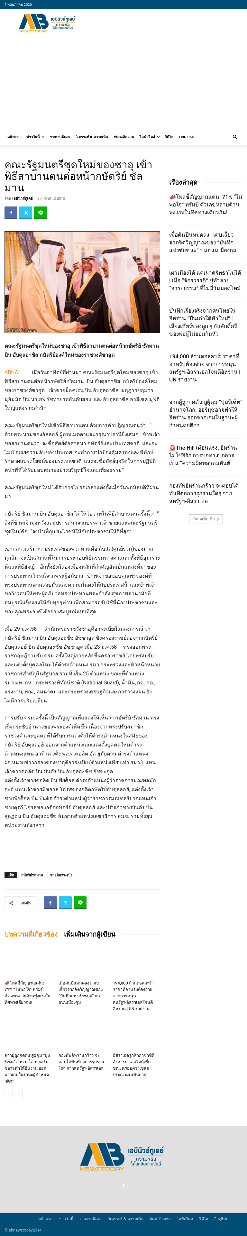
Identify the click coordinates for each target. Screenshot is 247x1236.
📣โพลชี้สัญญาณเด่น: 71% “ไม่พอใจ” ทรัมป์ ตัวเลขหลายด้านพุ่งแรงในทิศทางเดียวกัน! (205, 204)
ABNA (11, 372)
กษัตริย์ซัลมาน (32, 875)
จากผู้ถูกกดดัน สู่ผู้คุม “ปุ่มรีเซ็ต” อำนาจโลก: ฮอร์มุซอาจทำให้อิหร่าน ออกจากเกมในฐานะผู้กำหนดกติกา (27, 1068)
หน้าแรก (14, 136)
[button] (234, 137)
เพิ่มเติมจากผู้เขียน (89, 934)
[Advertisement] (167, 23)
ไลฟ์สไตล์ (150, 136)
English (186, 136)
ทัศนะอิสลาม (124, 136)
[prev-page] (9, 1094)
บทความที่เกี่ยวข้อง (31, 934)
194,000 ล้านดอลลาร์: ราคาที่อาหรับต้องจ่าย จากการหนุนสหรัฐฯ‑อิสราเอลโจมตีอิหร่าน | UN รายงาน (133, 996)
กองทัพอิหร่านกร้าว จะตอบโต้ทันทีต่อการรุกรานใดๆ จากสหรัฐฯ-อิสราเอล (81, 1062)
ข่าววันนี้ (35, 136)
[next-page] (19, 1094)
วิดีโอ (169, 136)
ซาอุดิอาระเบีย (61, 875)
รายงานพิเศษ (60, 136)
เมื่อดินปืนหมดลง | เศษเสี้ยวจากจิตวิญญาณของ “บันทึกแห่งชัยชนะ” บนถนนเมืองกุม (202, 242)
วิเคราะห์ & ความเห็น (92, 136)
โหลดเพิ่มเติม (206, 519)
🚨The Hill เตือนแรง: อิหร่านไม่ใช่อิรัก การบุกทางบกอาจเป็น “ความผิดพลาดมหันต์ (203, 455)
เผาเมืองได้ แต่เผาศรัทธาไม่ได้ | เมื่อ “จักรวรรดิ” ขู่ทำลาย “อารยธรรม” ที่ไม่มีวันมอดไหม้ (205, 280)
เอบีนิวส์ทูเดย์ (22, 198)
